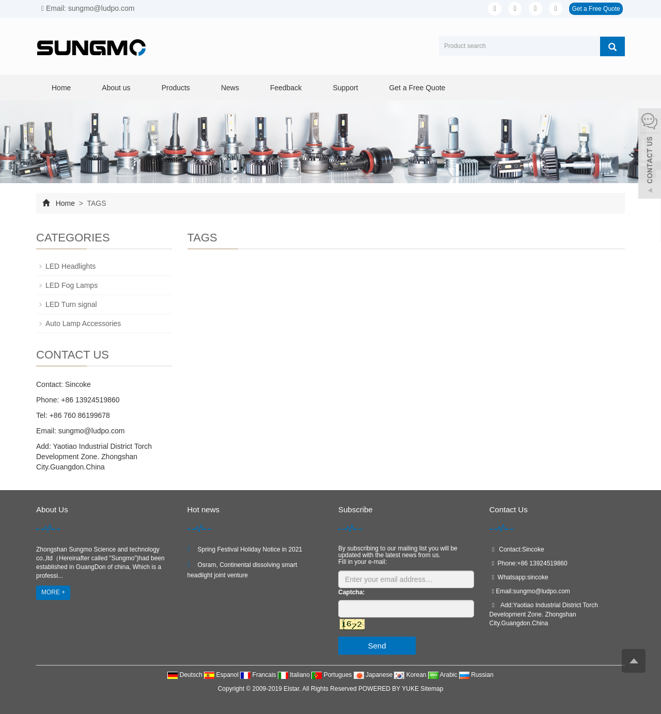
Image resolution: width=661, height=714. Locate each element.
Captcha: (351, 592)
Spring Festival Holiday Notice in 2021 (250, 549)
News (230, 88)
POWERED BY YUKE (389, 688)
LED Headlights (70, 266)
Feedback (286, 88)
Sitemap (431, 688)
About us (116, 88)
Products (176, 88)
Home (61, 88)
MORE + (53, 592)
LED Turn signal (71, 304)
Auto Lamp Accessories (83, 323)
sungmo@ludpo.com (90, 431)
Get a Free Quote (596, 8)
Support (345, 88)
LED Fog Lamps (71, 285)
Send (377, 645)
